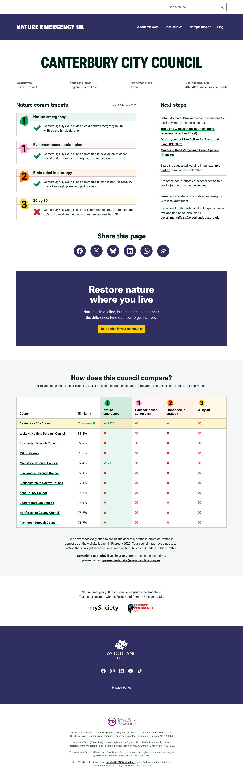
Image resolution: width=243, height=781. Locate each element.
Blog (220, 27)
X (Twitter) (96, 251)
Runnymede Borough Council (39, 473)
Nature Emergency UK (50, 27)
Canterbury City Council (36, 423)
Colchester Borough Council (39, 443)
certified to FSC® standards (120, 762)
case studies (197, 185)
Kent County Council (33, 493)
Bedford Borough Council (37, 503)
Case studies (173, 27)
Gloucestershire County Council (41, 483)
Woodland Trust (31, 7)
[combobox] (196, 7)
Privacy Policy (121, 687)
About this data (148, 27)
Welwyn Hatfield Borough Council (43, 433)
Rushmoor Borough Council (38, 522)
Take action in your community (122, 329)
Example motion (200, 27)
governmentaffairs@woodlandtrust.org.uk (190, 217)
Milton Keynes (29, 453)
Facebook (80, 251)
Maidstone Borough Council (39, 463)
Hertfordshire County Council (40, 513)
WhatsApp (146, 251)
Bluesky (113, 251)
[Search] (222, 7)
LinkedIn (130, 251)
